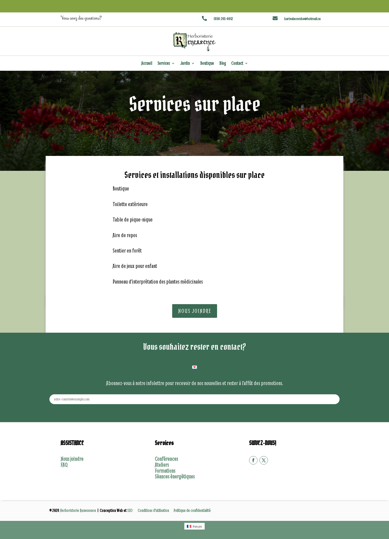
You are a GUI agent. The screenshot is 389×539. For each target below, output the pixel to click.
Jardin (185, 64)
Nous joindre (194, 310)
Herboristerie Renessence (78, 510)
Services (164, 64)
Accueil (146, 64)
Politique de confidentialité (192, 510)
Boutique (207, 64)
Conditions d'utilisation (153, 510)
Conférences (166, 458)
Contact (237, 64)
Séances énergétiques (174, 476)
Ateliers (162, 464)
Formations (165, 470)
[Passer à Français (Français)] (194, 526)
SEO (130, 510)
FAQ (64, 464)
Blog (222, 64)
